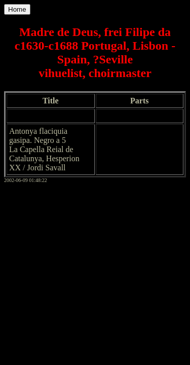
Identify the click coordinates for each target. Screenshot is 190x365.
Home (17, 9)
